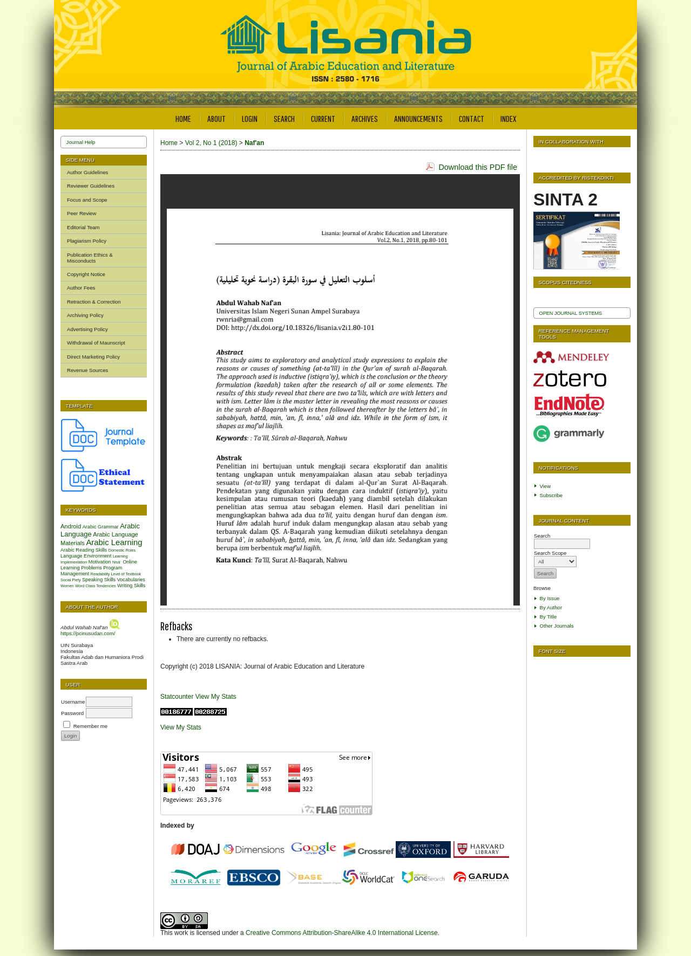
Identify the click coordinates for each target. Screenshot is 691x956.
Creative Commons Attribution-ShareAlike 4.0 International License (342, 933)
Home (183, 118)
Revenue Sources (87, 370)
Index (508, 118)
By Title (548, 617)
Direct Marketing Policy (93, 357)
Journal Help (81, 142)
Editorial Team (83, 227)
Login (250, 118)
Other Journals (557, 626)
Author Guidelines (87, 172)
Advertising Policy (87, 329)
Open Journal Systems (570, 313)
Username (73, 702)
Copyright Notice (86, 274)
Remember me (90, 726)
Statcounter (176, 696)
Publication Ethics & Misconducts (90, 258)
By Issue (550, 598)
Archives (364, 118)
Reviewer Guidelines (90, 186)
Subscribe (551, 495)
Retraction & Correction (94, 302)
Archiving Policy (85, 315)
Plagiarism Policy (86, 241)
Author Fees (81, 288)
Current (323, 118)
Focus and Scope (87, 200)
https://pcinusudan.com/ (87, 633)
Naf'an (254, 143)
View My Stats (215, 696)
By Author (551, 607)
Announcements (418, 118)
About (216, 118)
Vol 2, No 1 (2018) (211, 143)
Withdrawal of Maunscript (96, 343)
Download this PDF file (477, 167)
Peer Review (81, 213)
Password (72, 713)
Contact (471, 118)
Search (284, 118)
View (545, 486)
